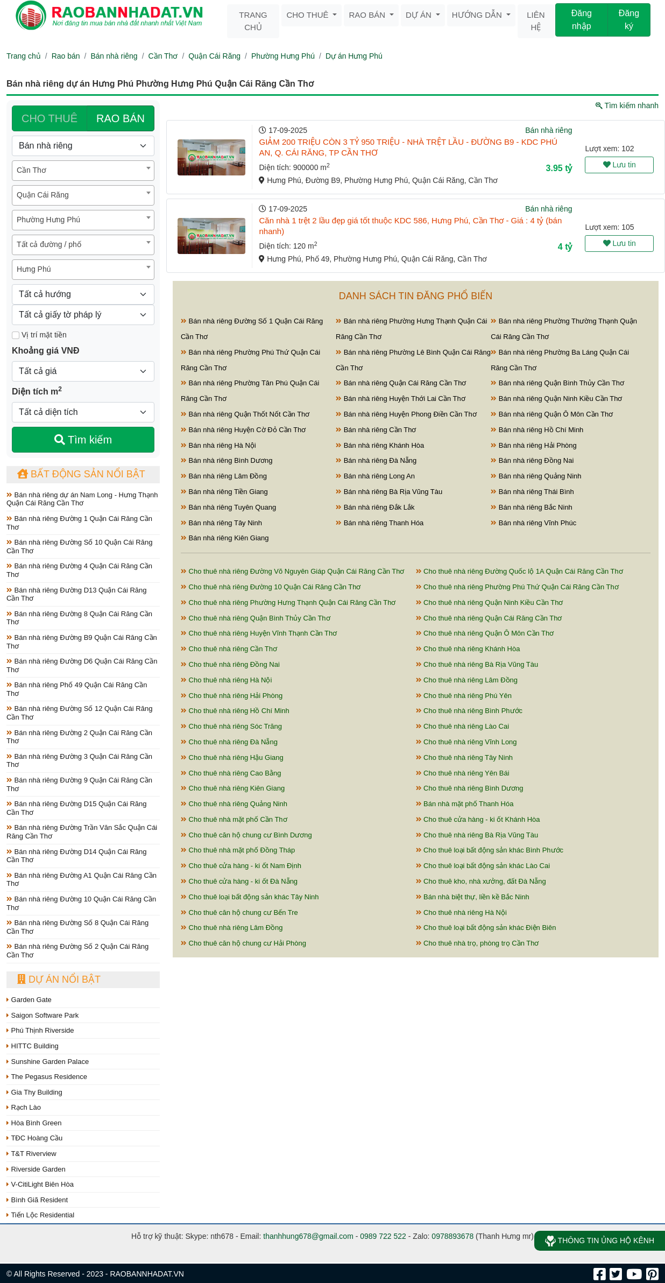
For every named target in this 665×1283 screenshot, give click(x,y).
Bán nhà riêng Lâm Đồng (224, 476)
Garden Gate (29, 1000)
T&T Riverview (31, 1154)
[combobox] (83, 170)
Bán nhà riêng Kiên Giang (225, 538)
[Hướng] (83, 294)
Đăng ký (629, 20)
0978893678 (452, 1236)
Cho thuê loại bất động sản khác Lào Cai (483, 866)
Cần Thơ (163, 56)
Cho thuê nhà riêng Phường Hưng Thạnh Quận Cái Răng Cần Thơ (288, 602)
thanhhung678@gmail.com (308, 1236)
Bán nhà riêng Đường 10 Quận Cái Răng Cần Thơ (81, 903)
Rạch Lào (23, 1107)
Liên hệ (535, 21)
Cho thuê (308, 14)
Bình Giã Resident (37, 1200)
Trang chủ (253, 21)
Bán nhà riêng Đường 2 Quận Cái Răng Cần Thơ (79, 737)
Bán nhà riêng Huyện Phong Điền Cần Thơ (406, 414)
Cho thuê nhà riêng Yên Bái (463, 773)
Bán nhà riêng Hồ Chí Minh (537, 430)
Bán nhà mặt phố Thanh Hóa (465, 804)
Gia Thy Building (34, 1092)
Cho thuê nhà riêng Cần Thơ (229, 649)
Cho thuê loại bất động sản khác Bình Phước (490, 850)
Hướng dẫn (478, 14)
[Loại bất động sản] (83, 146)
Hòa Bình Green (34, 1123)
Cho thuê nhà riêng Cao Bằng (231, 773)
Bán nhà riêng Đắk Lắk (375, 507)
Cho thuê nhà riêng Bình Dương (469, 788)
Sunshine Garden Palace (47, 1062)
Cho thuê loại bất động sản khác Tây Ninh (250, 897)
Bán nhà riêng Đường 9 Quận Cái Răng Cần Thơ (79, 784)
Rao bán (368, 14)
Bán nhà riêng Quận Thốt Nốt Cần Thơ (245, 414)
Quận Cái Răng (214, 56)
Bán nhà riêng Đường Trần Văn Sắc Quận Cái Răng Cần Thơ (81, 831)
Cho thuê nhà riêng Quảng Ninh (234, 804)
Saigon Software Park (42, 1015)
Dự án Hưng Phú (354, 56)
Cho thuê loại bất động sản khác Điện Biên (486, 928)
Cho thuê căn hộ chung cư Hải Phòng (243, 943)
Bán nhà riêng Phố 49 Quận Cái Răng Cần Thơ (76, 689)
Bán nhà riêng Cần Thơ (376, 430)
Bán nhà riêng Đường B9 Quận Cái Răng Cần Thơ (81, 641)
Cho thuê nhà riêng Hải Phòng (231, 696)
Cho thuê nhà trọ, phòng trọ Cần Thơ (477, 943)
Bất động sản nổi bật (81, 474)
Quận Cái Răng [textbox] (43, 195)
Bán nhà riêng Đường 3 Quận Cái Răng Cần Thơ (79, 760)
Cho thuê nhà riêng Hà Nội (226, 680)
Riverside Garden (36, 1169)
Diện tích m (37, 390)
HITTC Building (32, 1046)
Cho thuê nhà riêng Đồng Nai (230, 664)
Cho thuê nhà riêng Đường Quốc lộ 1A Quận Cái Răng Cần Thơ (519, 571)
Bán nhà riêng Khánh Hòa (380, 445)
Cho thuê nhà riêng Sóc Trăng (231, 726)
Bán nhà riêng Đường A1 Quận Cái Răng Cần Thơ (81, 879)
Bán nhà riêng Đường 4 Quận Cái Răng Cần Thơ (79, 570)
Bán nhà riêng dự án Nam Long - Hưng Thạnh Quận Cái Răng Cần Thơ (82, 499)
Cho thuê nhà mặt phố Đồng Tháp (238, 850)
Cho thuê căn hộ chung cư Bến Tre (239, 912)
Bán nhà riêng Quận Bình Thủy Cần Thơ (557, 383)
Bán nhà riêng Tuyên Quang (228, 507)
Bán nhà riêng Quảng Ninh (536, 476)
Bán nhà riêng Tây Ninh (221, 523)
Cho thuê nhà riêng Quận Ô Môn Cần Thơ (485, 633)
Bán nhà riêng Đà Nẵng (376, 460)
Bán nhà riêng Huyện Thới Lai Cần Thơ (400, 398)
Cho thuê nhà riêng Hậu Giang (232, 757)
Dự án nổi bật (59, 979)
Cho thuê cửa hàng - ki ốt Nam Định (241, 866)
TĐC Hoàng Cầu (34, 1138)
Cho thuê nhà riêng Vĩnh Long (466, 742)
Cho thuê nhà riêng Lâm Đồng (467, 680)
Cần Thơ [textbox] (31, 170)
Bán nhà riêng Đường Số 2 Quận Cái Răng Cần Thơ (77, 950)
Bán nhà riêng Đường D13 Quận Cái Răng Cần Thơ (76, 594)
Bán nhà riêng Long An (375, 476)
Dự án (420, 14)
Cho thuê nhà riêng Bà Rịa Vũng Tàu (477, 664)
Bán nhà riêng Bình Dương (226, 460)
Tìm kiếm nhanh (627, 105)
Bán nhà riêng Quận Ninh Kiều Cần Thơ (556, 398)
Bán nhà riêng (113, 56)
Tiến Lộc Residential (40, 1215)
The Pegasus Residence (46, 1077)
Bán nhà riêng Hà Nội (218, 445)
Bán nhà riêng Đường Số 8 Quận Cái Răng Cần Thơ (77, 927)
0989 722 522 (383, 1236)
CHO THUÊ (49, 118)
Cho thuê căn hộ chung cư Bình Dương (246, 835)
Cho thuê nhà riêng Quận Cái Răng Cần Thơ (489, 618)
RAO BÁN (120, 118)
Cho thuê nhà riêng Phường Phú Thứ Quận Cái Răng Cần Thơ (517, 587)
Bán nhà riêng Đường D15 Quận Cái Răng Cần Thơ (76, 808)
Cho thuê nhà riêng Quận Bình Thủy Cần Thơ (255, 618)
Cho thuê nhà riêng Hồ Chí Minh (235, 711)
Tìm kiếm (83, 440)
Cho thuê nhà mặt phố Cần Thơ (234, 819)
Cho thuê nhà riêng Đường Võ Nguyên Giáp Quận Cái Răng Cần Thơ (292, 571)
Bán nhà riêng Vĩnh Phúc (533, 523)
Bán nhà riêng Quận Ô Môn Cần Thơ (552, 414)
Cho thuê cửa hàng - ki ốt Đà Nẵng (239, 881)
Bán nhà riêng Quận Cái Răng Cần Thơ (401, 383)
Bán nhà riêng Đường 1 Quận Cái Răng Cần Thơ (79, 522)
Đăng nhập (581, 20)
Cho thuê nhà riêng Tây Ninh (464, 757)
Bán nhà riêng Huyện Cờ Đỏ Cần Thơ (243, 430)
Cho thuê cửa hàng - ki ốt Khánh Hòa (478, 819)
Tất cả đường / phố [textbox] (49, 244)
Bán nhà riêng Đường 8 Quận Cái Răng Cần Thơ (79, 618)
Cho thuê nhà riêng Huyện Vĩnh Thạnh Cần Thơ (259, 633)
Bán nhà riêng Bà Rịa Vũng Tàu (389, 492)
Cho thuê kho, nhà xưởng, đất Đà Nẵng (481, 881)
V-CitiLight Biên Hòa (40, 1184)
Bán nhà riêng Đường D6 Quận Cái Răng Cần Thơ (81, 665)
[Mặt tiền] (15, 335)
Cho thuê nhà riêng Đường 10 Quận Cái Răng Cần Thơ (271, 587)
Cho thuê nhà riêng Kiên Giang (233, 788)
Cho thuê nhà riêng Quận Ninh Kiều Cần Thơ (489, 602)
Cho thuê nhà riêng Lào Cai (463, 726)
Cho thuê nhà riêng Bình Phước (469, 711)
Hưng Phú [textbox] (34, 269)
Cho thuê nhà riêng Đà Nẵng (229, 742)
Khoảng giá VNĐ (45, 350)
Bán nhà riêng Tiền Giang (224, 492)
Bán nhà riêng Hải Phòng (534, 445)
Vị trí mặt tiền (39, 334)
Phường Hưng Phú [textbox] (48, 219)
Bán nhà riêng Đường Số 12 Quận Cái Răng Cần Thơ (79, 712)
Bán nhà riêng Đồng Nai (532, 460)
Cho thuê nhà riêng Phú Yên (464, 696)
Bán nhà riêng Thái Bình (532, 492)
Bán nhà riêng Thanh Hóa (379, 523)
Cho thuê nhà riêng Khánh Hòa (468, 649)
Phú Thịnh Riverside (40, 1030)
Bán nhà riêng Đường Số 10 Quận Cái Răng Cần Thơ (79, 546)
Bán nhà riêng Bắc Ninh (531, 507)
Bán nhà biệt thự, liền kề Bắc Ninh (472, 897)
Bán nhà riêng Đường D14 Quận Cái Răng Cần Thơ (76, 856)
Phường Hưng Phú (283, 56)
